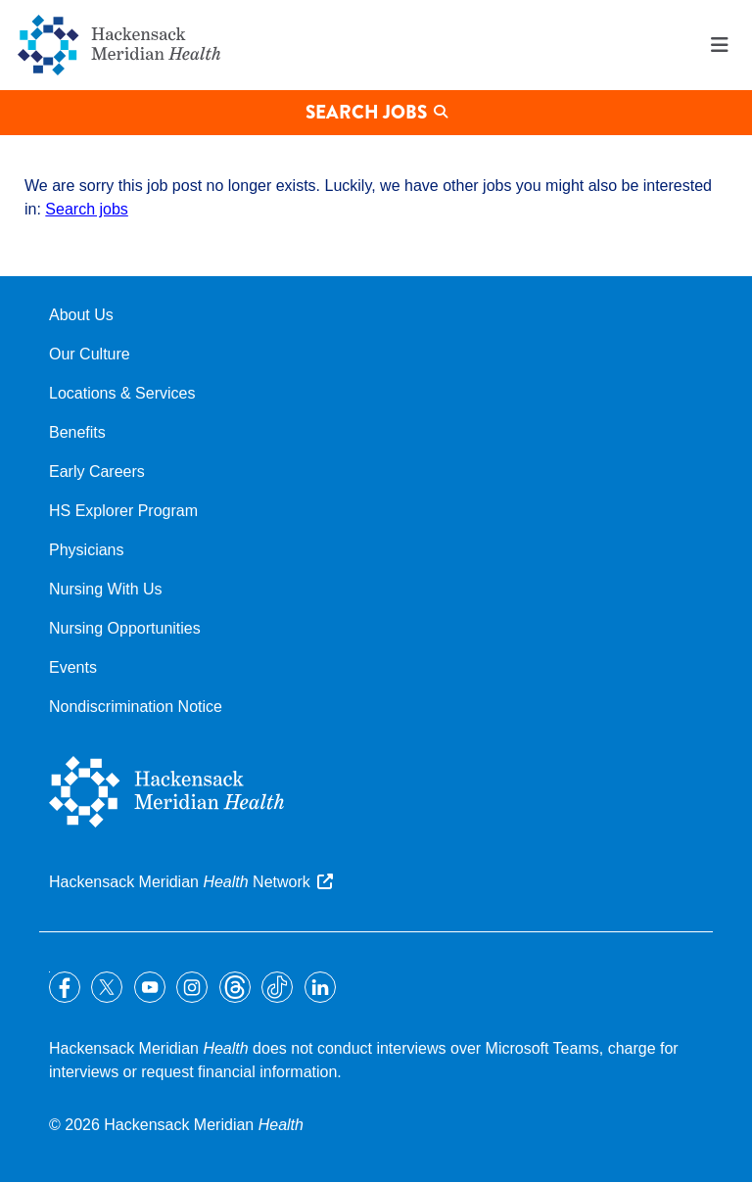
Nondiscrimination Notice (135, 706)
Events (73, 667)
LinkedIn (320, 987)
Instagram (192, 987)
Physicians (86, 550)
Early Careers (97, 471)
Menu (719, 45)
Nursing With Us (106, 589)
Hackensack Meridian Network (179, 882)
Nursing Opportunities (125, 628)
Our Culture (89, 354)
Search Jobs (366, 112)
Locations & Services (122, 393)
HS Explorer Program (123, 510)
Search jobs (86, 209)
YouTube (149, 987)
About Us (81, 315)
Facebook (64, 987)
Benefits (77, 432)
